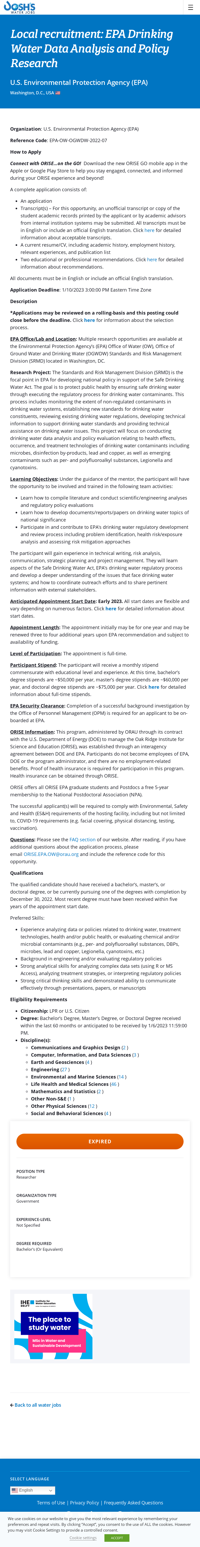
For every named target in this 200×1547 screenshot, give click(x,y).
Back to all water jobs (35, 1405)
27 (65, 1069)
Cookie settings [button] (83, 1537)
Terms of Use (51, 1502)
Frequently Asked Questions (133, 1502)
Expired (100, 1141)
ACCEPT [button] (117, 1538)
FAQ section (83, 839)
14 (121, 1077)
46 (114, 1084)
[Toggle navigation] (190, 7)
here (149, 230)
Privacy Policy (84, 1502)
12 (92, 1106)
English (22, 1490)
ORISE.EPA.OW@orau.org (51, 854)
